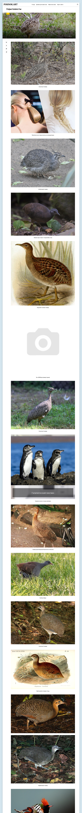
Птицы (33, 4)
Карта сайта (60, 4)
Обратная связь (52, 4)
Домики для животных (41, 4)
